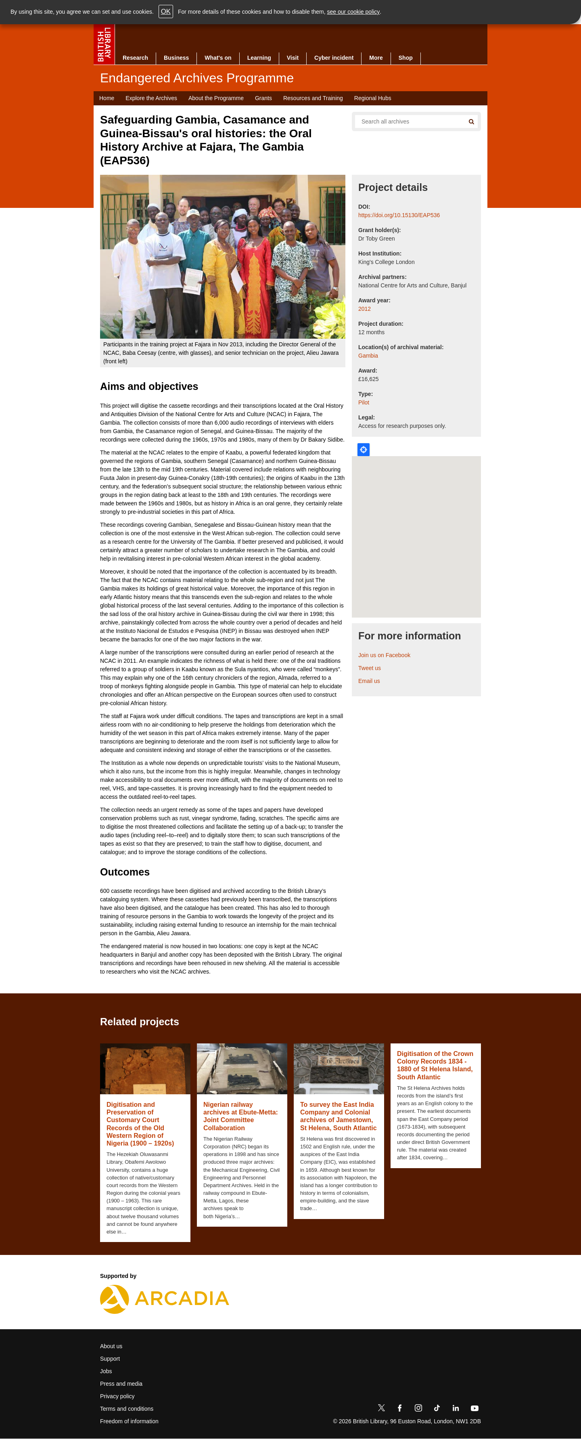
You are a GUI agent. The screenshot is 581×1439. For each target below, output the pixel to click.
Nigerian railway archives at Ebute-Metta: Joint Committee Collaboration (240, 1116)
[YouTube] (474, 1409)
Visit (293, 57)
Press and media (121, 1383)
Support (110, 1358)
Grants (263, 98)
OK (166, 11)
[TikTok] (437, 1409)
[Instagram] (418, 1409)
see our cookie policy (353, 11)
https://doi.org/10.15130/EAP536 (399, 215)
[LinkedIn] (455, 1409)
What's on (218, 57)
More (375, 57)
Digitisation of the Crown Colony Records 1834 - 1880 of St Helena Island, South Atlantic (435, 1065)
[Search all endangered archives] (406, 121)
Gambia (368, 355)
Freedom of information (129, 1421)
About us (111, 1346)
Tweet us (369, 668)
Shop (406, 57)
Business (176, 57)
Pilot (363, 402)
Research (135, 57)
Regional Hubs (372, 98)
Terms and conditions (126, 1408)
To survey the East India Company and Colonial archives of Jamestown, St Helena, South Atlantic (338, 1116)
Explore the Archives (151, 98)
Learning (259, 57)
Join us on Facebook (384, 655)
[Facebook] (400, 1409)
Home (106, 98)
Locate (363, 449)
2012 (364, 309)
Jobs (106, 1371)
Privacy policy (117, 1396)
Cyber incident (333, 57)
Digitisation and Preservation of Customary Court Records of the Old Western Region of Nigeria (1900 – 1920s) (140, 1124)
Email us (369, 681)
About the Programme (216, 98)
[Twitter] (381, 1409)
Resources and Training (313, 98)
